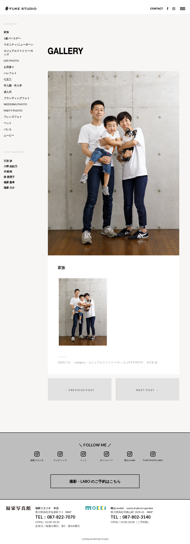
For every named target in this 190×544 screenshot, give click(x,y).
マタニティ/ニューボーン (18, 44)
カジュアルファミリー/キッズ (107, 362)
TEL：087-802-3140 (131, 517)
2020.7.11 (64, 362)
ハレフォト (10, 73)
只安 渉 (152, 362)
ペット (8, 123)
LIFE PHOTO (135, 362)
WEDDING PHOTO (15, 104)
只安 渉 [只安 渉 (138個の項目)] (8, 160)
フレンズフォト (13, 116)
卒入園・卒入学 (13, 85)
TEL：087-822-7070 (55, 517)
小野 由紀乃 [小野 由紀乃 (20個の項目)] (10, 166)
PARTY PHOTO (13, 110)
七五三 (8, 79)
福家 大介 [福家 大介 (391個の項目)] (9, 187)
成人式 (8, 91)
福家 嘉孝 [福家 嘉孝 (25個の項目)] (9, 182)
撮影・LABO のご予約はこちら (95, 481)
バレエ (8, 129)
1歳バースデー (12, 38)
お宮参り (9, 66)
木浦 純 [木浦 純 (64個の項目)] (8, 171)
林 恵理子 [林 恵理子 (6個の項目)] (9, 176)
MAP (68, 512)
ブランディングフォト (17, 98)
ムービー (9, 135)
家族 (6, 32)
